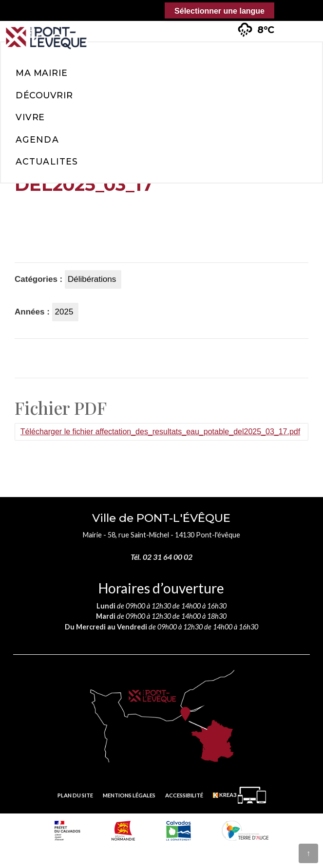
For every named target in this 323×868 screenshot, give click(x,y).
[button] (299, 23)
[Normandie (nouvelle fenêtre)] (123, 830)
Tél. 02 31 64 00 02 (161, 556)
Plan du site (75, 795)
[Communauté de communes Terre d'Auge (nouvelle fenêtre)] (245, 830)
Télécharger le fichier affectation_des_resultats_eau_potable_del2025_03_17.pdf (160, 431)
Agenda (37, 139)
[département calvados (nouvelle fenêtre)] (178, 830)
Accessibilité (184, 795)
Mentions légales (129, 795)
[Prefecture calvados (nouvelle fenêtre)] (67, 830)
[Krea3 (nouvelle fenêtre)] (239, 795)
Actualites (47, 161)
